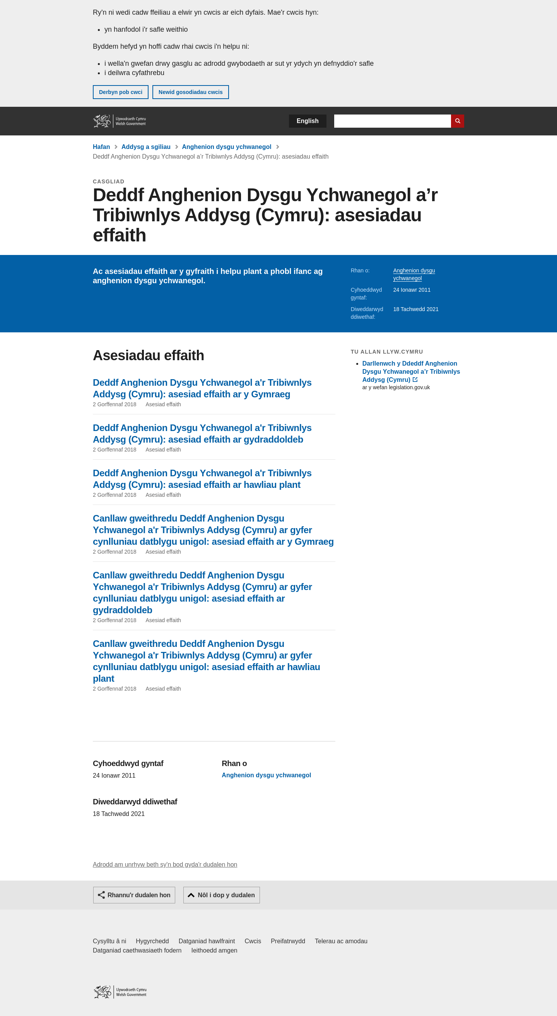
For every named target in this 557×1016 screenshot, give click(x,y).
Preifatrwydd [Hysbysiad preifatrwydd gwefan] (288, 941)
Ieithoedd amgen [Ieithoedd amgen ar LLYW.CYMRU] (214, 950)
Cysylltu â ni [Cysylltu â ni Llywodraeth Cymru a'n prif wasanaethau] (109, 941)
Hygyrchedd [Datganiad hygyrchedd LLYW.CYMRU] (152, 941)
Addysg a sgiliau (146, 147)
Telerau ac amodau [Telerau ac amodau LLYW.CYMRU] (341, 941)
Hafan (101, 147)
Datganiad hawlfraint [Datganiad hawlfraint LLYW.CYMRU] (207, 941)
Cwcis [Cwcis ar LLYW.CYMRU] (253, 941)
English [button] (308, 121)
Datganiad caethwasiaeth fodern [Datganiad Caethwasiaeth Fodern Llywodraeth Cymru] (137, 950)
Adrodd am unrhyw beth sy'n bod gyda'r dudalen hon (165, 864)
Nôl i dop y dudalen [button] (226, 895)
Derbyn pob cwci (120, 92)
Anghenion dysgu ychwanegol (227, 147)
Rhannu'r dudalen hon (139, 895)
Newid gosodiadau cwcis (191, 92)
